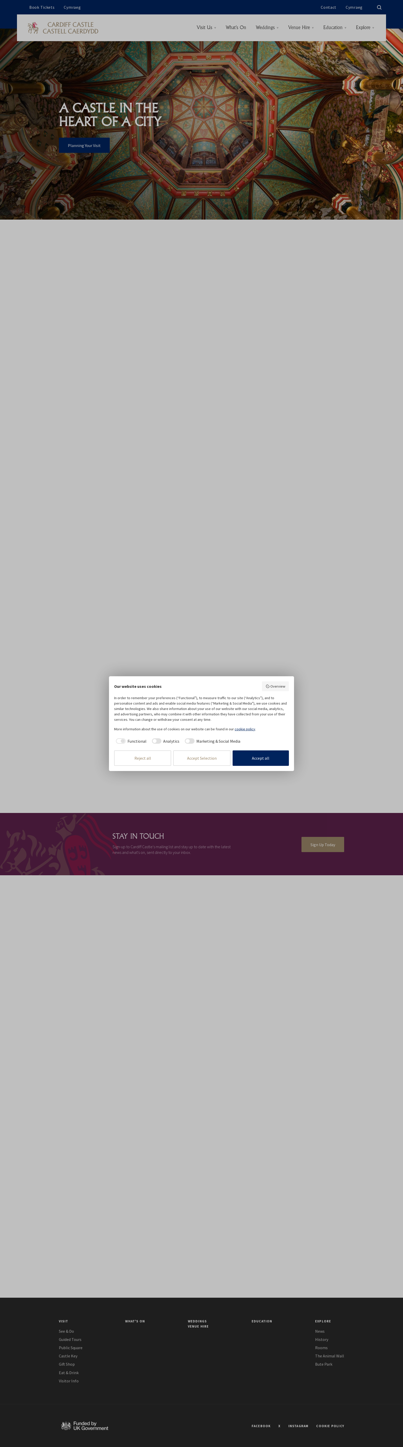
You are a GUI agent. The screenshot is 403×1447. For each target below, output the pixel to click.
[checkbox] (130, 741)
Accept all (260, 758)
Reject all (142, 758)
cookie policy (245, 729)
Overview (275, 686)
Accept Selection (202, 758)
